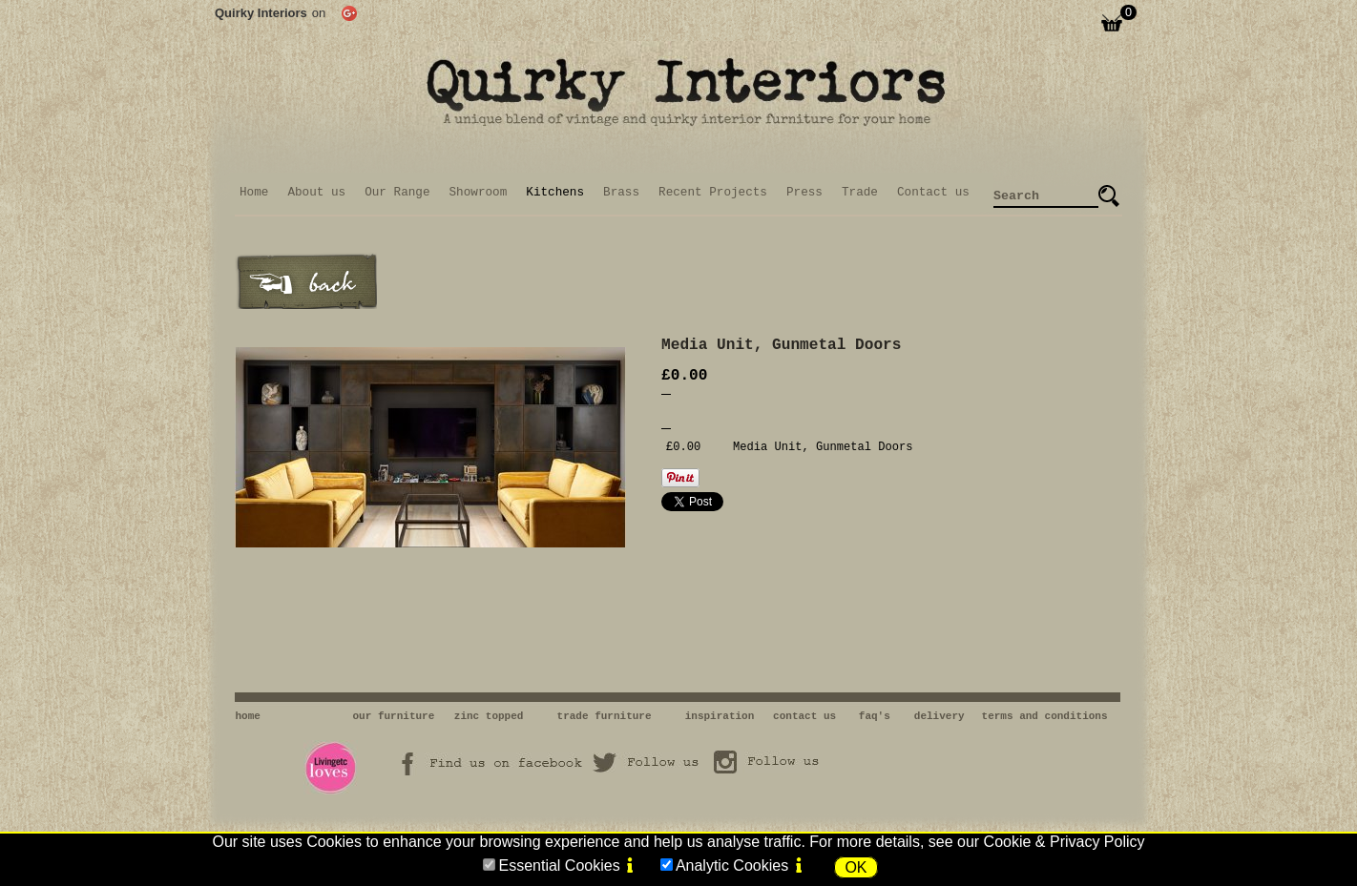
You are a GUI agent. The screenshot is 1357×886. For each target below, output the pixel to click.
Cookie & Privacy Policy (1064, 842)
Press (804, 192)
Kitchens (555, 192)
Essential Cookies (558, 865)
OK (855, 867)
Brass (621, 192)
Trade (860, 192)
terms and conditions (1045, 716)
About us (316, 192)
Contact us (933, 192)
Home (254, 192)
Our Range (397, 192)
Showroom (478, 192)
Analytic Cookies (732, 865)
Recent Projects (712, 192)
